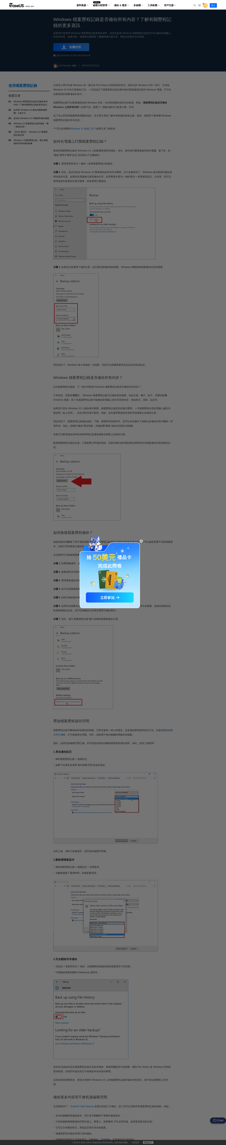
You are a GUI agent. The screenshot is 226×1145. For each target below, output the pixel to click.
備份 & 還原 (120, 5)
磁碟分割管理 (100, 5)
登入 (213, 5)
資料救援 (81, 5)
